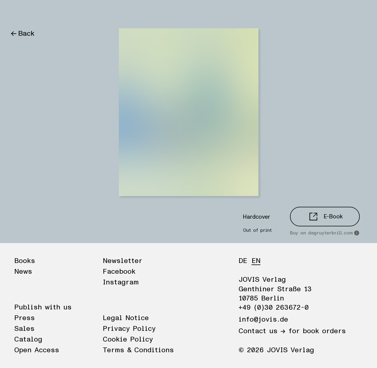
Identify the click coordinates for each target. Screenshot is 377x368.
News (47, 12)
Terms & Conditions (138, 350)
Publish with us (43, 307)
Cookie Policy (128, 339)
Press (24, 318)
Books (20, 12)
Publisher (78, 12)
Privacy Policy (129, 328)
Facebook (119, 271)
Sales (24, 328)
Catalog (28, 339)
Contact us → (262, 331)
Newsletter (122, 260)
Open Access (36, 350)
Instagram (121, 282)
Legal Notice (126, 318)
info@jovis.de (263, 319)
